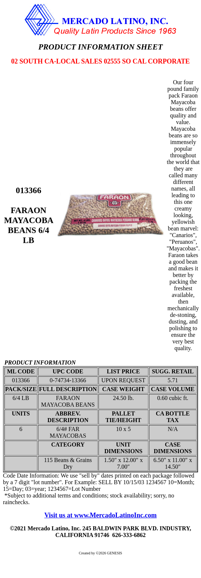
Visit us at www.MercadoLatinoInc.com (100, 515)
